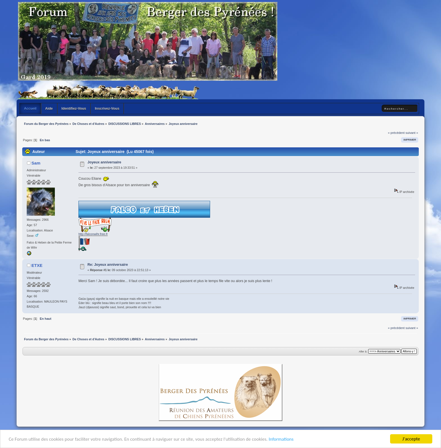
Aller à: (363, 351)
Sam (36, 163)
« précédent (396, 132)
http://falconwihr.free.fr (93, 234)
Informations (281, 439)
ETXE (37, 265)
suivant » (412, 132)
